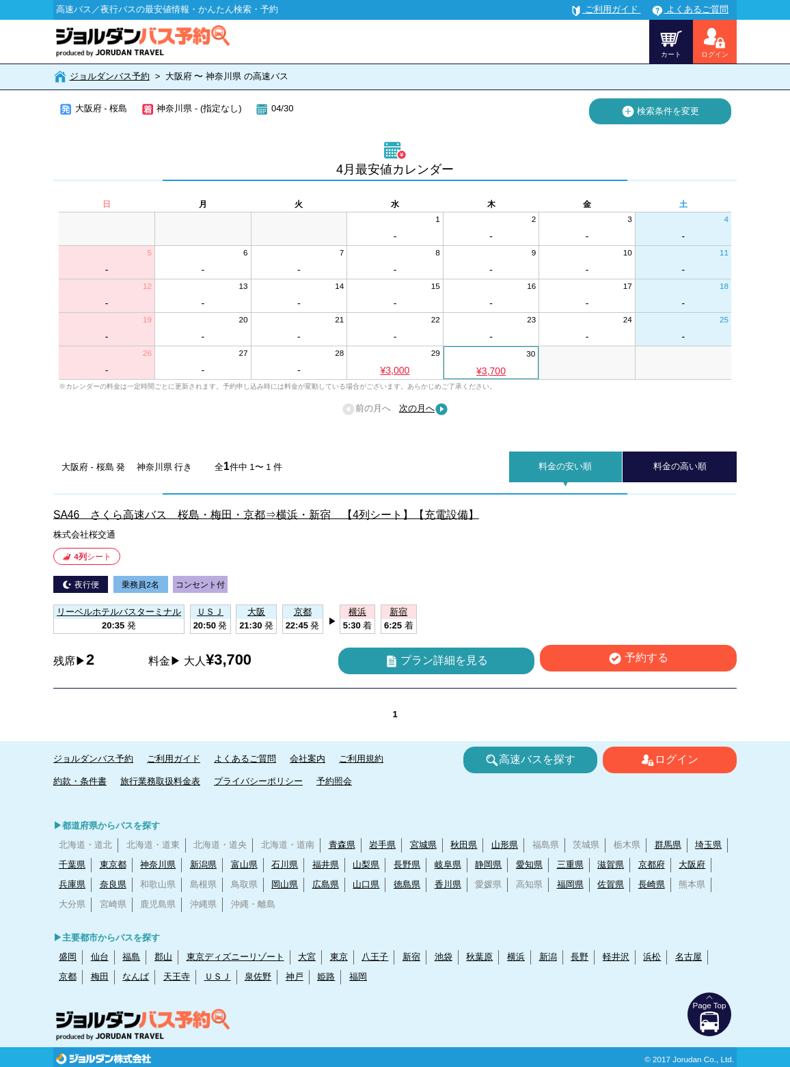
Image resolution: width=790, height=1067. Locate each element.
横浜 (516, 957)
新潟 (548, 957)
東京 (339, 957)
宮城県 (423, 845)
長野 (579, 957)
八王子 (375, 957)
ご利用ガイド (173, 758)
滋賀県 (610, 864)
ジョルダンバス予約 (110, 76)
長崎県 (651, 884)
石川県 (284, 864)
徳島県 (407, 884)
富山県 (244, 864)
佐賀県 (610, 884)
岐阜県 (448, 864)
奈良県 (113, 884)
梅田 (100, 976)
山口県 (366, 884)
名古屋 (688, 957)
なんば (135, 976)
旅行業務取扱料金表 (160, 781)
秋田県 (463, 845)
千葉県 (72, 864)
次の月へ (423, 409)
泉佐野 (258, 976)
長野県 (407, 864)
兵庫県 (72, 884)
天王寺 (176, 976)
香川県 (448, 884)
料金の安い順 (565, 466)
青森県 (342, 845)
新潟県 (203, 864)
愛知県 (529, 864)
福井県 (325, 864)
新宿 (411, 957)
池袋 (443, 957)
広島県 (325, 884)
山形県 (504, 845)
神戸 (294, 976)
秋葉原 (479, 957)
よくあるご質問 (245, 758)
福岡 (358, 976)
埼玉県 (708, 845)
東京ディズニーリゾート (235, 957)
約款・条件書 (80, 781)
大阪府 (692, 864)
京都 (68, 976)
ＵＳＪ (217, 976)
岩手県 (382, 845)
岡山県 (284, 884)
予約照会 (334, 781)
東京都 (113, 864)
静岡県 (488, 864)
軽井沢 (616, 957)
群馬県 (668, 845)
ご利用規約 (361, 758)
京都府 (651, 864)
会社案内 (307, 758)
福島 (131, 957)
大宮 (307, 957)
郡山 (163, 957)
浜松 (652, 957)
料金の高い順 (680, 466)
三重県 (570, 864)
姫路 (326, 976)
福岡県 (570, 884)
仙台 (100, 957)
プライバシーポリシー (258, 781)
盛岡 (68, 957)
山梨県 (366, 864)
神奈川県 (158, 864)
